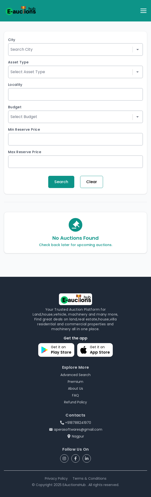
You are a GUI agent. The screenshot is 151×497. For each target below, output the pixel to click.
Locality (15, 84)
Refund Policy (75, 402)
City (11, 39)
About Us (75, 388)
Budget (14, 107)
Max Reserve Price (24, 151)
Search (61, 182)
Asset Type (18, 62)
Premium (75, 381)
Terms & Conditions (89, 478)
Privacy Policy (56, 478)
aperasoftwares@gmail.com (75, 429)
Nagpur (75, 436)
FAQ (75, 395)
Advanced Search (75, 374)
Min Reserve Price (24, 129)
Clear (91, 182)
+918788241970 (75, 422)
